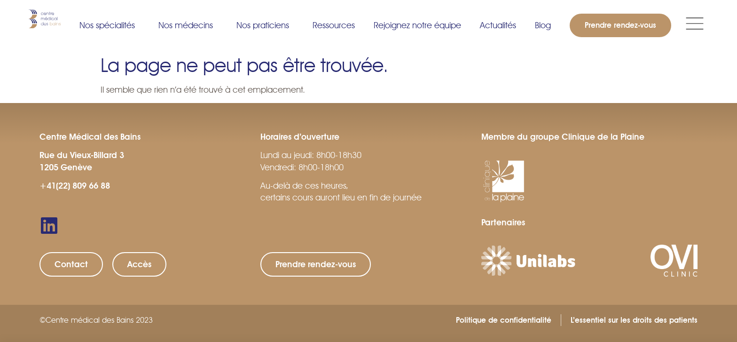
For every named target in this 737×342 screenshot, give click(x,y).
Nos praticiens (265, 25)
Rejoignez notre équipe (417, 25)
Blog (543, 25)
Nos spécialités (109, 25)
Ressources (334, 25)
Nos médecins (188, 25)
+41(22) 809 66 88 (74, 186)
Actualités (498, 25)
